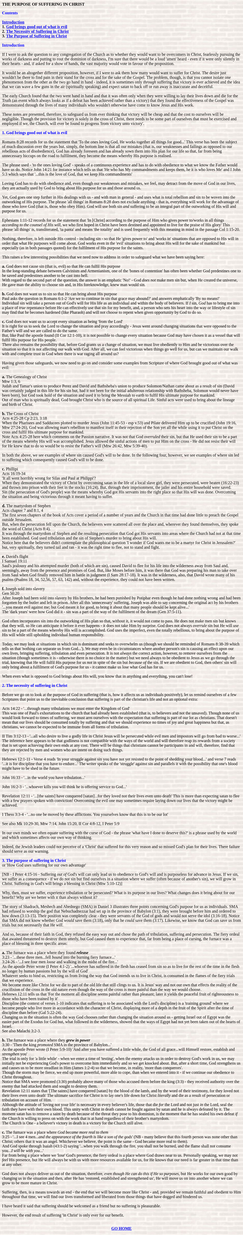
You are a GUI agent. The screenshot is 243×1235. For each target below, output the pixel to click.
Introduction (13, 22)
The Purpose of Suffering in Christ (36, 36)
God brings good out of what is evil (36, 27)
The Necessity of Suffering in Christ (37, 31)
